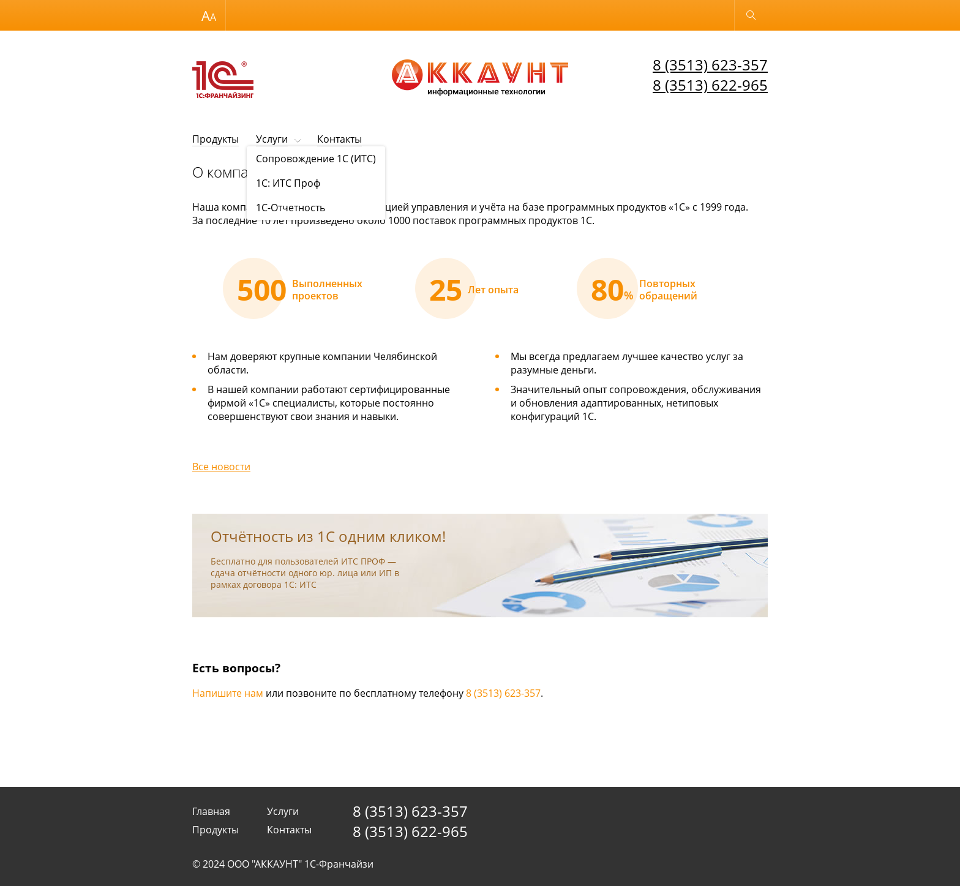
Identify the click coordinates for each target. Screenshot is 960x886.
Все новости (221, 466)
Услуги (272, 139)
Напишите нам (227, 693)
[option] (288, 288)
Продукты (215, 139)
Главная (211, 811)
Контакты (339, 139)
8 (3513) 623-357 (710, 64)
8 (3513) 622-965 (710, 85)
